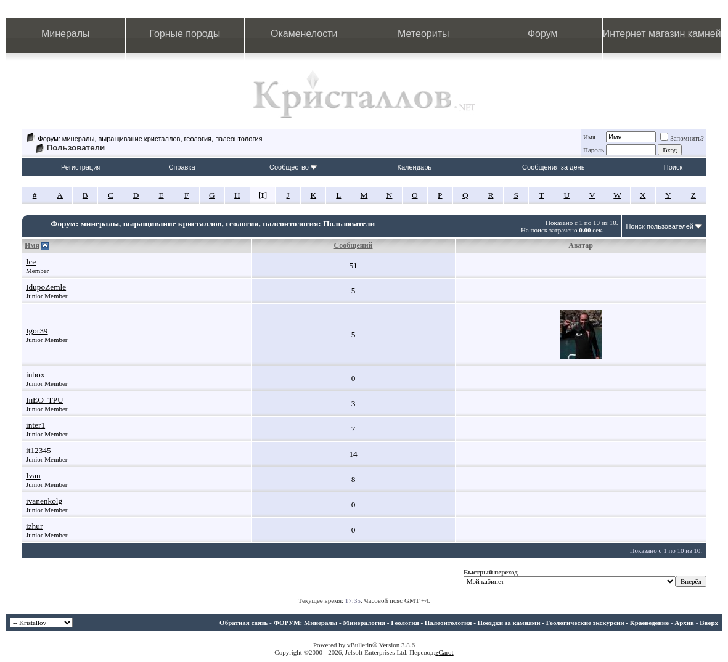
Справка (181, 167)
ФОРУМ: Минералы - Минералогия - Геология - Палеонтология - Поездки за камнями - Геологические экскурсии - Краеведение (471, 622)
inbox (35, 374)
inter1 (35, 425)
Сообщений (353, 245)
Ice (31, 261)
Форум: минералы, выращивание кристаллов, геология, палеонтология (150, 138)
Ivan (33, 475)
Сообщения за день (553, 167)
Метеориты (423, 33)
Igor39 (37, 330)
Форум (543, 33)
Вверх (709, 622)
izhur (34, 526)
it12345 (38, 450)
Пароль (593, 149)
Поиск (673, 167)
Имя (589, 137)
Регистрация (80, 167)
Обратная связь (243, 622)
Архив (684, 622)
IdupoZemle (46, 287)
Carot (445, 652)
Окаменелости (304, 33)
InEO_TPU (44, 399)
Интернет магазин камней (662, 33)
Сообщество (293, 167)
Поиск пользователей (659, 226)
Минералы (65, 33)
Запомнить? (682, 138)
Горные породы (184, 33)
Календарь (415, 167)
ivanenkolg (44, 500)
